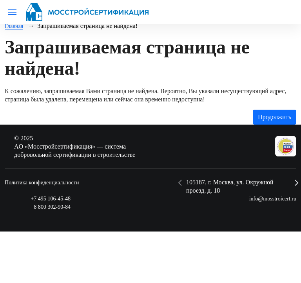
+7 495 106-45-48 (48, 198)
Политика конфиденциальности (47, 181)
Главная (15, 25)
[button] (180, 182)
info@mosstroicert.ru (269, 198)
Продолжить (274, 116)
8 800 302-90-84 (50, 206)
